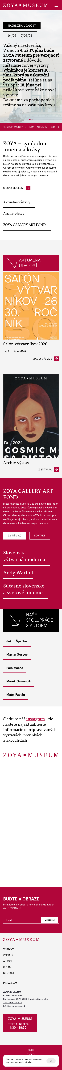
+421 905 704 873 (12, 1002)
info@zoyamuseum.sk (14, 1006)
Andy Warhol (18, 572)
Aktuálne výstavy (16, 202)
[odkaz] (16, 188)
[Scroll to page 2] (33, 119)
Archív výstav (13, 213)
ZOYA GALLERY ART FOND (24, 225)
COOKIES (31, 1054)
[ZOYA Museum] (25, 5)
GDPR (31, 1050)
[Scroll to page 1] (29, 119)
